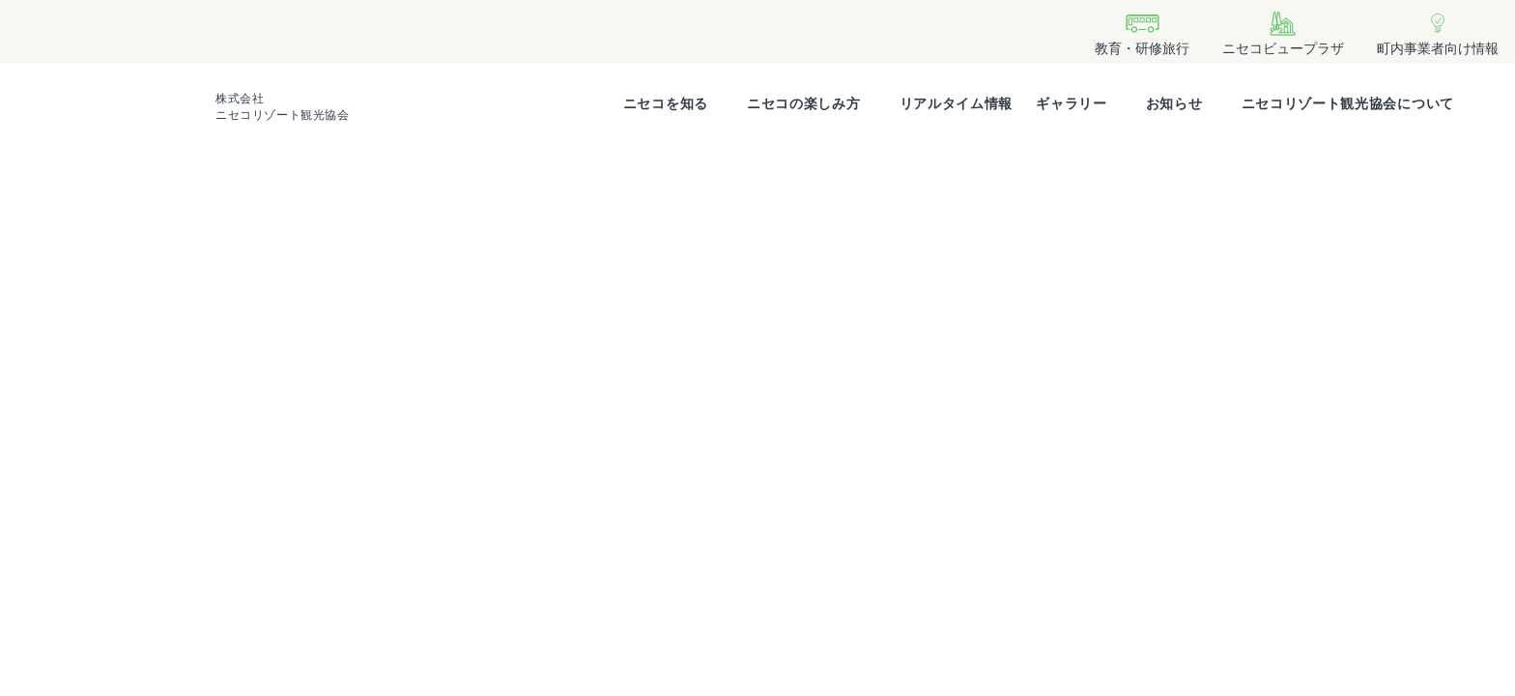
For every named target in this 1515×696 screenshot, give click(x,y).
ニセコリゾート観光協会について (1348, 103)
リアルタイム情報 (957, 103)
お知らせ (1174, 103)
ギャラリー (1071, 103)
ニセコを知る (665, 103)
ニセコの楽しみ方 (804, 103)
